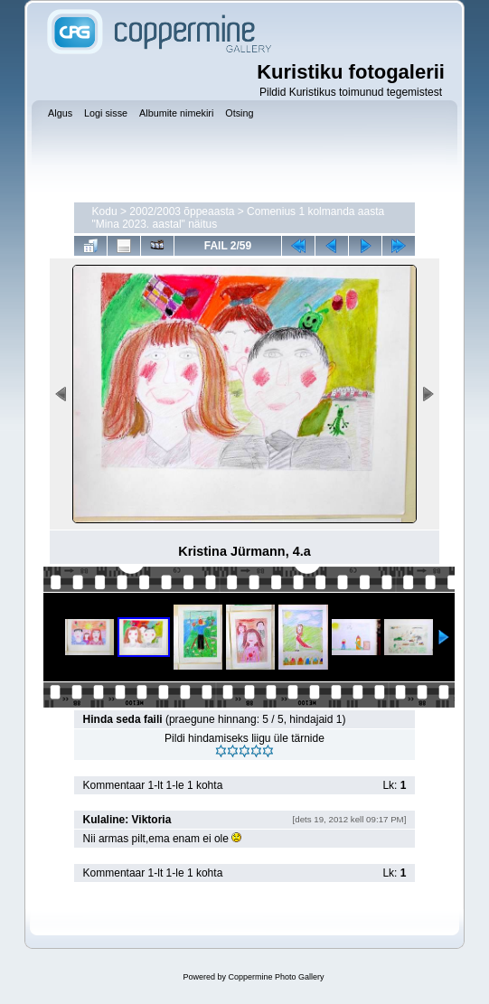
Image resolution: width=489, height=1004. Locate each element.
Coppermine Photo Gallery (276, 976)
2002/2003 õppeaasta (181, 211)
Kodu (105, 211)
